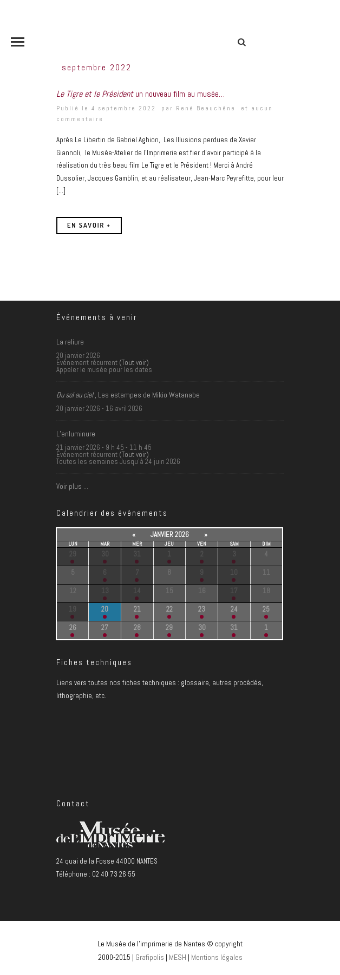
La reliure (70, 342)
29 (72, 554)
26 (72, 627)
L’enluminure (75, 434)
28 (137, 627)
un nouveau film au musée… (140, 94)
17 (234, 590)
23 (201, 609)
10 (234, 572)
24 (234, 609)
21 (137, 609)
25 (266, 609)
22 (169, 609)
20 (104, 609)
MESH (177, 957)
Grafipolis (149, 957)
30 (105, 554)
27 (104, 627)
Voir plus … (72, 486)
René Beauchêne (206, 108)
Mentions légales (217, 957)
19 (72, 609)
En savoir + (89, 225)
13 (105, 590)
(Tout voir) (134, 362)
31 (137, 554)
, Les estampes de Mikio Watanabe (128, 395)
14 (137, 590)
